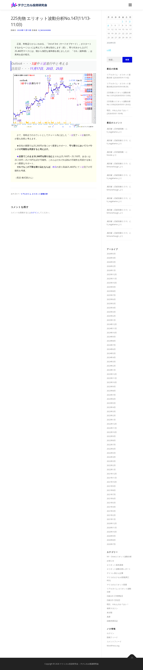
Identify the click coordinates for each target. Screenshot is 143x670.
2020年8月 (111, 540)
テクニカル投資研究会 (89, 664)
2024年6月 (111, 349)
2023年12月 (112, 374)
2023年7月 (111, 395)
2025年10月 (112, 282)
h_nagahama (44, 30)
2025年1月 (111, 320)
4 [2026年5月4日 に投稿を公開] (108, 25)
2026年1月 (111, 270)
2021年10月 (112, 482)
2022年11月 (112, 428)
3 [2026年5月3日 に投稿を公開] (129, 21)
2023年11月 (112, 378)
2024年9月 (111, 336)
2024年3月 (111, 361)
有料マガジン (112, 608)
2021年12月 (112, 473)
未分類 (109, 612)
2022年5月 (111, 453)
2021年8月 (111, 490)
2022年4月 (111, 457)
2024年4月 (111, 357)
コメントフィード (114, 641)
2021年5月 (111, 502)
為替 (108, 616)
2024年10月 (112, 332)
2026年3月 (111, 262)
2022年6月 (111, 448)
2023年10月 (112, 382)
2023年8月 (111, 390)
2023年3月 (111, 411)
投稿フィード (112, 637)
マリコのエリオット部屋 (117, 584)
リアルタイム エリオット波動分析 (34, 194)
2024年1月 (111, 370)
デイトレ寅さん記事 (115, 573)
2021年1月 (111, 519)
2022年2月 (111, 465)
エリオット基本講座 (115, 565)
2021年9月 (111, 486)
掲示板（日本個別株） (116, 129)
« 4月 (109, 50)
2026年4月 (111, 258)
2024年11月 (112, 328)
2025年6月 (111, 299)
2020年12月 (112, 523)
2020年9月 (111, 536)
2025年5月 (111, 303)
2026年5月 (111, 253)
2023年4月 (111, 407)
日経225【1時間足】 (115, 596)
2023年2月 (111, 415)
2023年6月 (111, 399)
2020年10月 (112, 531)
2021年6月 (111, 498)
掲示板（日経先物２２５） (118, 140)
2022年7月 (111, 444)
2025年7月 (111, 295)
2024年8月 (111, 341)
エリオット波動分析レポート (119, 569)
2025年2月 (111, 316)
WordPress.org (113, 645)
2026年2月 (111, 266)
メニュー (130, 5)
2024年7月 (111, 345)
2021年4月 (111, 507)
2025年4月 (111, 307)
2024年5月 (111, 353)
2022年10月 (112, 432)
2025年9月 (111, 287)
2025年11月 (112, 278)
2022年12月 (112, 424)
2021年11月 (112, 477)
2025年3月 (111, 312)
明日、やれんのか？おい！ (118, 604)
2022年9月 (111, 436)
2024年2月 (111, 365)
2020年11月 (112, 527)
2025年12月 (112, 274)
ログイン (34, 212)
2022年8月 (111, 440)
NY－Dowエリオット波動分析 (119, 556)
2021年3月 (111, 511)
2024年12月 (112, 324)
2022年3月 (111, 461)
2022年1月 (111, 469)
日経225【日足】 (114, 600)
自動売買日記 (112, 621)
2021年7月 (111, 494)
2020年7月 (111, 544)
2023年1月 (111, 419)
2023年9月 (111, 386)
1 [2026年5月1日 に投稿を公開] (122, 21)
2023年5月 (111, 403)
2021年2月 (111, 515)
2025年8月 (111, 291)
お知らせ (110, 560)
